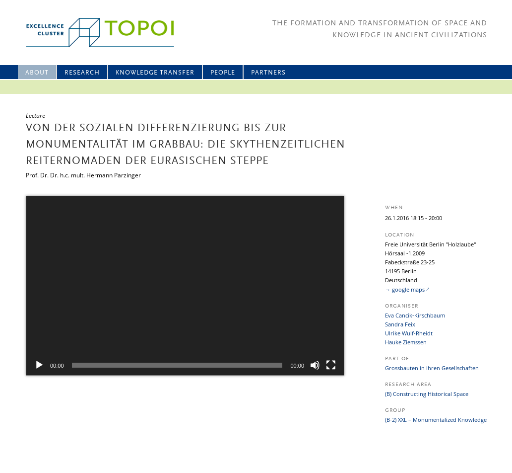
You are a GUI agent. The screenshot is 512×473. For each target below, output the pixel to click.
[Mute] (315, 365)
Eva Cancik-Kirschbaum (415, 315)
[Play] (39, 365)
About (37, 73)
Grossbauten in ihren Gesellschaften (432, 368)
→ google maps (405, 289)
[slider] (177, 365)
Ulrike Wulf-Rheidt (409, 333)
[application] (185, 285)
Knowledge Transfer (155, 73)
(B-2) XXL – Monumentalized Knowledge (436, 419)
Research (82, 73)
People (222, 73)
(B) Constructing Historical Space (426, 393)
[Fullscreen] (331, 365)
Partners (268, 73)
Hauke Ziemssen (406, 342)
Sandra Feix (400, 324)
